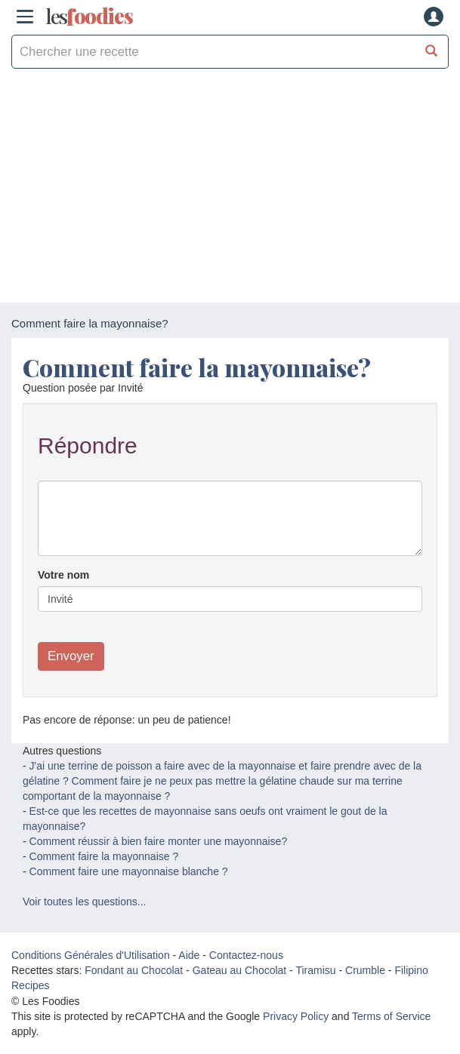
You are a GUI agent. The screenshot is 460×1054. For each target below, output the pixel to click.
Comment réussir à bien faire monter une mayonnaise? (158, 841)
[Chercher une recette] (432, 52)
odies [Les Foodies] (89, 16)
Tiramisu (315, 970)
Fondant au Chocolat (134, 970)
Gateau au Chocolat (240, 970)
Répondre (87, 445)
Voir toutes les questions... (84, 902)
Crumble (365, 970)
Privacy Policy (296, 1016)
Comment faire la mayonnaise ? (104, 856)
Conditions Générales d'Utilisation (90, 955)
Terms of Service (391, 1016)
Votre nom (63, 575)
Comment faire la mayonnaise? (197, 367)
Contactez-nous (246, 955)
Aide (188, 955)
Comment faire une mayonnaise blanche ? (128, 871)
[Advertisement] (230, 189)
